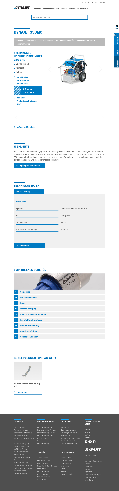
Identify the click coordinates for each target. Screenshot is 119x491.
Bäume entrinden (20, 471)
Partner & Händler (67, 474)
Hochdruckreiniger (51, 8)
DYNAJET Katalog (43, 438)
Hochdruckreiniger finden (46, 427)
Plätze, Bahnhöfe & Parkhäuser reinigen (21, 428)
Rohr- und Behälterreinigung (33, 314)
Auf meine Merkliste (26, 127)
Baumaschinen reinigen (22, 457)
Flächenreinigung (28, 308)
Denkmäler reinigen (20, 473)
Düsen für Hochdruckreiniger (47, 466)
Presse (63, 471)
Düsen (23, 303)
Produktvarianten (22, 44)
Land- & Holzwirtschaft (69, 443)
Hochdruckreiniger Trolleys (46, 430)
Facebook (88, 438)
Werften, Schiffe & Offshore (70, 441)
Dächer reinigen (19, 460)
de (85, 3)
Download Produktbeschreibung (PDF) (27, 101)
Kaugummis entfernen (21, 446)
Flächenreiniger (42, 463)
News (63, 469)
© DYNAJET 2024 (90, 455)
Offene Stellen (66, 458)
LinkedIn (87, 432)
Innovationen (65, 466)
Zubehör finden (42, 458)
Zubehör (64, 8)
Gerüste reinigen (19, 454)
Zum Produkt (22, 392)
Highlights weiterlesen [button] (29, 165)
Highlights (31, 40)
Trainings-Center (66, 460)
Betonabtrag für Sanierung (23, 433)
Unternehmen (82, 8)
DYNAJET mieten (66, 463)
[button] (49, 69)
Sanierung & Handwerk (69, 433)
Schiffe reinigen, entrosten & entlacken (24, 439)
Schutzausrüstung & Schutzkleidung (44, 478)
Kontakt (102, 3)
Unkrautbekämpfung (29, 325)
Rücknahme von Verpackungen (90, 478)
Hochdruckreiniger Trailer (46, 433)
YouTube (87, 435)
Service (72, 8)
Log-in (90, 3)
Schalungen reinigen (21, 452)
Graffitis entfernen (20, 449)
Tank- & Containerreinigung (23, 468)
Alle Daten (24, 245)
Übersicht (19, 40)
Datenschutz (89, 466)
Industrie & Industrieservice (70, 438)
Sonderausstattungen (86, 40)
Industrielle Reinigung (21, 443)
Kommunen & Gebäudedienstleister (68, 428)
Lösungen (37, 8)
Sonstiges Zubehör (29, 337)
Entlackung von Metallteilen (23, 465)
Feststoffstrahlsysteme (31, 320)
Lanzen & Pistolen (28, 297)
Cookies (87, 469)
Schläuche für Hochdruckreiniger (43, 470)
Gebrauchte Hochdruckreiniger (43, 442)
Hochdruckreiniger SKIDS (45, 435)
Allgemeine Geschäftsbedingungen (93, 473)
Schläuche (25, 292)
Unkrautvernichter (43, 460)
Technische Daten (46, 40)
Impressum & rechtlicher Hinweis (93, 462)
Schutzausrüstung (28, 331)
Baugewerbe (65, 435)
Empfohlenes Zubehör (65, 40)
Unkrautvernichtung (21, 435)
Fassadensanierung (21, 462)
